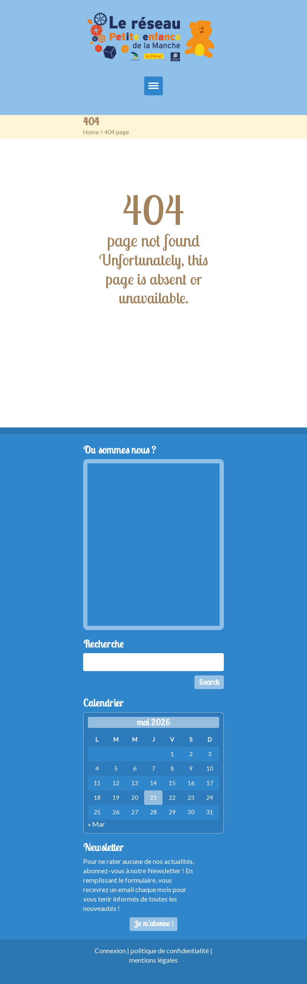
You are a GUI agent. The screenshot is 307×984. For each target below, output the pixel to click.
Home (91, 132)
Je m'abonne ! (153, 923)
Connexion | (112, 950)
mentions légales (153, 960)
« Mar (96, 824)
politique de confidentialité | (171, 950)
